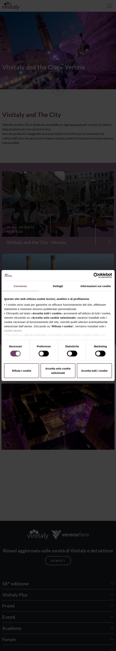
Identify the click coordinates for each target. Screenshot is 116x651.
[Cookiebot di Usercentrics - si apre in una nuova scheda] (96, 275)
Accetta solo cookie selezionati (58, 370)
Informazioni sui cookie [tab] (96, 286)
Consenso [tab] (20, 286)
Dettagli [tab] (58, 286)
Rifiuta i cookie (21, 370)
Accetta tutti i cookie (94, 370)
